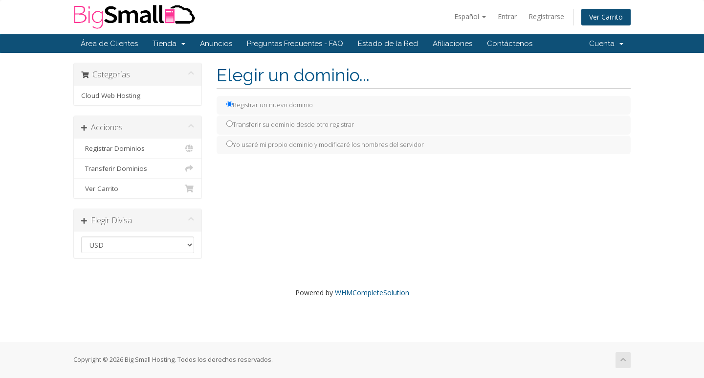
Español (470, 16)
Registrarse (546, 16)
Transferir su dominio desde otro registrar (290, 124)
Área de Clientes (109, 43)
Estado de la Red (388, 43)
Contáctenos (509, 43)
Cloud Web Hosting (110, 95)
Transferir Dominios (137, 168)
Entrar (507, 16)
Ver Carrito (606, 17)
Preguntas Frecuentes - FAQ (295, 43)
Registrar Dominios (137, 148)
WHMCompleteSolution (372, 292)
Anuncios (216, 43)
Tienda (169, 43)
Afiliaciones (452, 43)
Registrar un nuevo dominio (269, 104)
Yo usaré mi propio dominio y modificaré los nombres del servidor (325, 144)
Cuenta (606, 43)
